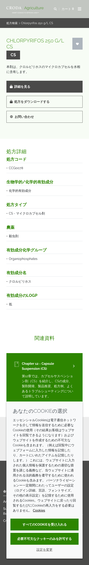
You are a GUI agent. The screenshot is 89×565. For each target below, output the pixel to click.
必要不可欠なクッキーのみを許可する (44, 539)
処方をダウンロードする (30, 102)
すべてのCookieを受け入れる (44, 524)
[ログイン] (77, 44)
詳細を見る (20, 87)
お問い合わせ (22, 117)
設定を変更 (44, 550)
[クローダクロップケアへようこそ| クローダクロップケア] (25, 8)
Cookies (39, 510)
